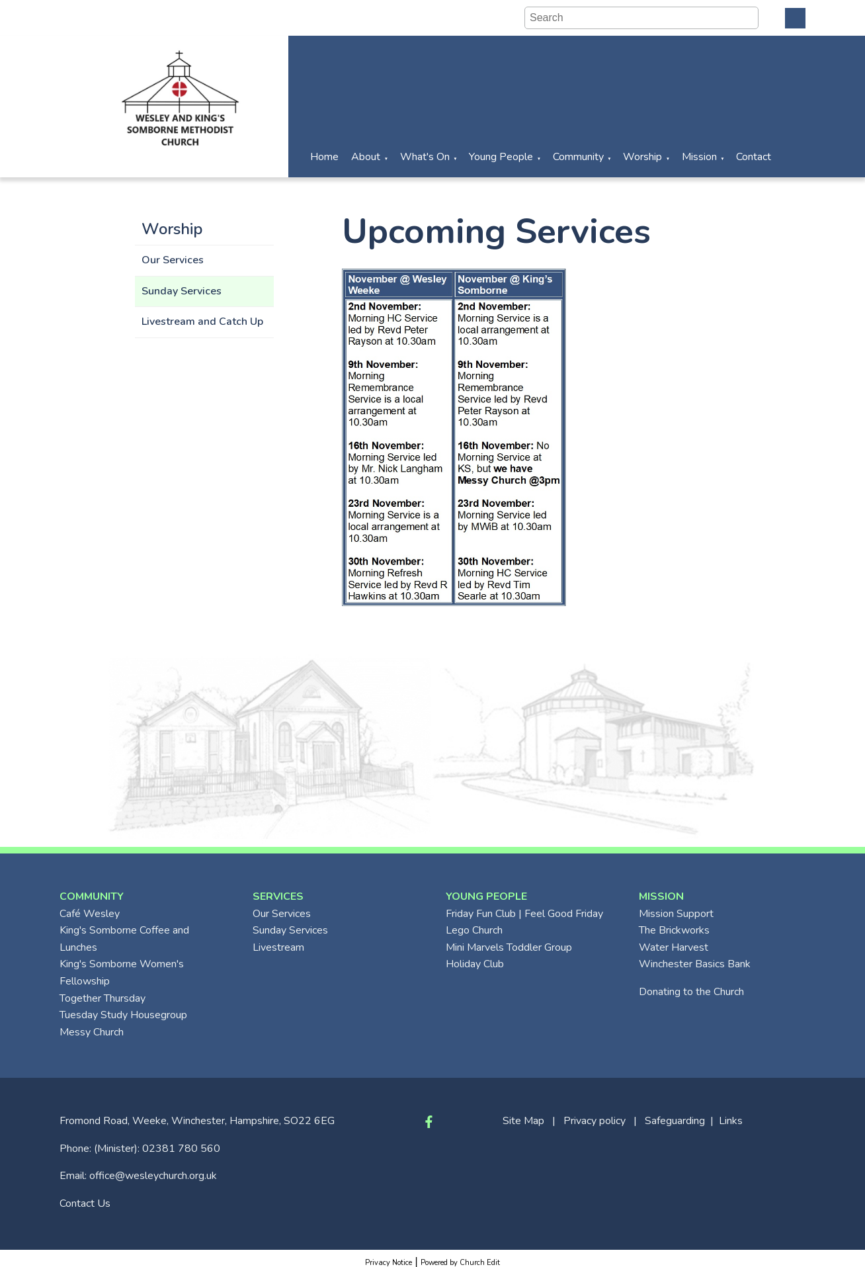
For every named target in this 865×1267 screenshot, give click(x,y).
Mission (699, 157)
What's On (425, 157)
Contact (753, 157)
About (365, 157)
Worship (642, 157)
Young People (501, 157)
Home (324, 157)
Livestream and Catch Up (202, 321)
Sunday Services (182, 291)
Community (578, 157)
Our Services (173, 260)
